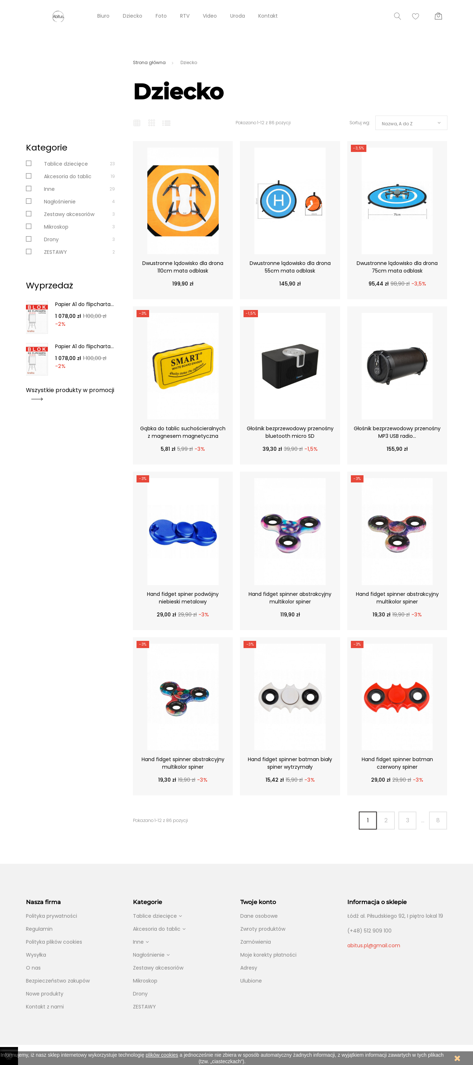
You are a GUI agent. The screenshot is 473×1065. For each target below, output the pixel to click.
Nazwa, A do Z (397, 124)
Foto (161, 15)
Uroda (237, 15)
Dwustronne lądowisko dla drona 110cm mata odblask (182, 267)
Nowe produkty (44, 993)
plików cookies (162, 1055)
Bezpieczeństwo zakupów (58, 980)
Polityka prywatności (51, 916)
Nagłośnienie (60, 201)
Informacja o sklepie (377, 902)
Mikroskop (56, 226)
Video (210, 15)
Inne (49, 189)
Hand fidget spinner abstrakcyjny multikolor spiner (290, 597)
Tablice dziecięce (66, 163)
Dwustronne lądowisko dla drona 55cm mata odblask (290, 267)
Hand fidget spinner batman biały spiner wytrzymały (290, 763)
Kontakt (268, 15)
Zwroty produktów (262, 929)
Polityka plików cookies (54, 941)
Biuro (103, 15)
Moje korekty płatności (268, 954)
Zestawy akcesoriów (69, 214)
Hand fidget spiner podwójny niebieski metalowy (183, 597)
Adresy (248, 967)
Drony (51, 239)
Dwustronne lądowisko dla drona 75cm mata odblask (397, 267)
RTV (184, 15)
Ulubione (251, 980)
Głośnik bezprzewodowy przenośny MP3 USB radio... (397, 432)
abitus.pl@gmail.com (373, 945)
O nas (33, 967)
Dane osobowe (259, 916)
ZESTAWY (55, 252)
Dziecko (132, 15)
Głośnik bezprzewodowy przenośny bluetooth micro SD (290, 432)
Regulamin (39, 929)
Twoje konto (258, 902)
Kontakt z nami (45, 1006)
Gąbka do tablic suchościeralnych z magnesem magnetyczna (183, 432)
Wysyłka (36, 954)
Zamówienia (255, 941)
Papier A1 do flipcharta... (84, 304)
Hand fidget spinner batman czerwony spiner (397, 763)
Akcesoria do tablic (68, 176)
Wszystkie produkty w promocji (70, 392)
